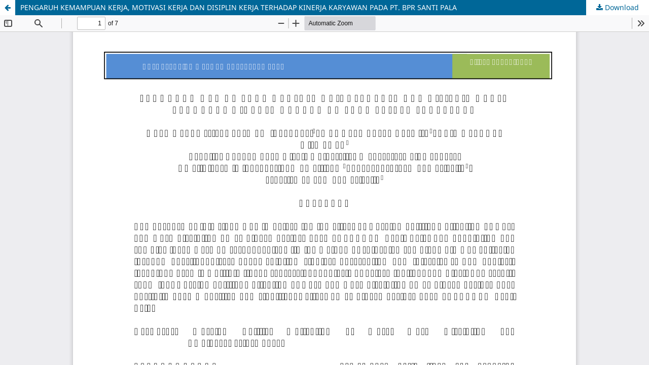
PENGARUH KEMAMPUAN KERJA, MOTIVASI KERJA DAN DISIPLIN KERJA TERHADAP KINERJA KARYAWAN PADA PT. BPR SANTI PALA (238, 7)
